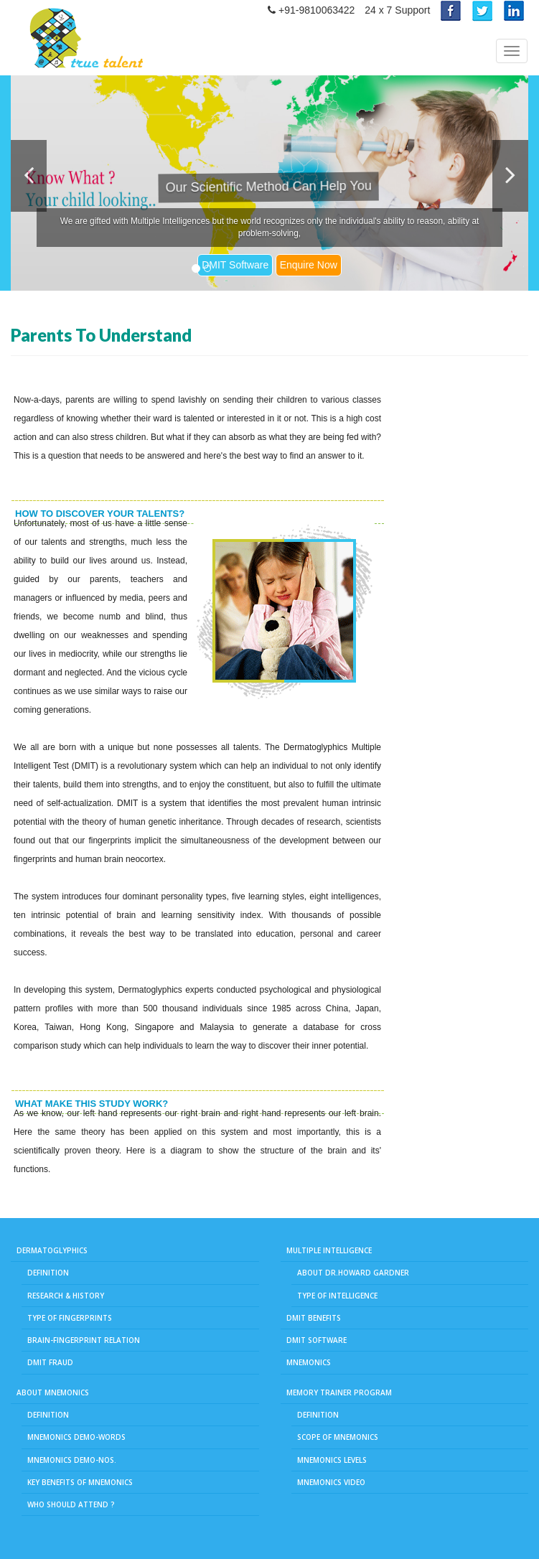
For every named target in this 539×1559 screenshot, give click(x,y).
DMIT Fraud (50, 1362)
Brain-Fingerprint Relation (83, 1340)
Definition (48, 1273)
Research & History (65, 1296)
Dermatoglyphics (52, 1250)
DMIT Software (235, 265)
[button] (29, 176)
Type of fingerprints (69, 1318)
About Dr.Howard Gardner (353, 1273)
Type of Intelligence (337, 1296)
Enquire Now (308, 265)
